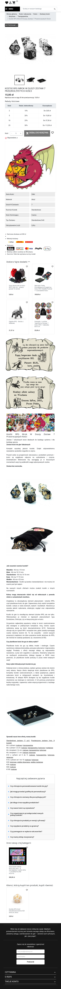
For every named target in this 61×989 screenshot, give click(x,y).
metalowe (49, 748)
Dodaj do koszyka (37, 133)
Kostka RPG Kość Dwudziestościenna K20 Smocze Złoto (17, 910)
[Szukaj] (39, 9)
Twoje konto (12, 981)
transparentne (28, 745)
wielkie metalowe (37, 762)
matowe (19, 745)
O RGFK (8, 977)
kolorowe (41, 748)
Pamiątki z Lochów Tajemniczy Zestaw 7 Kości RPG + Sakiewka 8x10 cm (42, 324)
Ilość (6, 133)
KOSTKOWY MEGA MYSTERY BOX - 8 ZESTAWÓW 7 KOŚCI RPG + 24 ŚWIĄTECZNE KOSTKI (17, 870)
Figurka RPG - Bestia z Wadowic (16, 322)
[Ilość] (16, 133)
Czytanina (10, 972)
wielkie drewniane (23, 762)
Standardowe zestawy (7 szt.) (18, 741)
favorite (7, 2)
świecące (9, 757)
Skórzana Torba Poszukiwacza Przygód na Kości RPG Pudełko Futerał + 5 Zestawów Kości (43, 288)
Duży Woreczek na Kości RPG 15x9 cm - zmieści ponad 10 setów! (17, 287)
